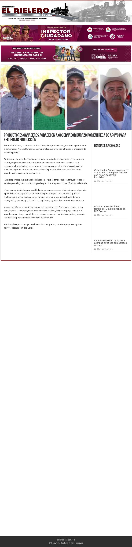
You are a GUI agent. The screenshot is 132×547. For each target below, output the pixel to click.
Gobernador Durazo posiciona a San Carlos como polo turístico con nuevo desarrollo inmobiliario (111, 174)
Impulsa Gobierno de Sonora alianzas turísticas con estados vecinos (110, 243)
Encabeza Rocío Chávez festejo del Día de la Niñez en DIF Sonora (109, 209)
